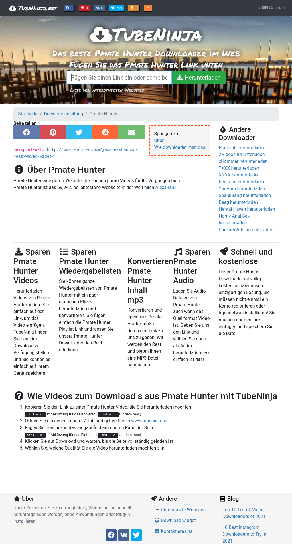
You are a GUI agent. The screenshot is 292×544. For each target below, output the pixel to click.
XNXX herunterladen (239, 175)
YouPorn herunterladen (242, 188)
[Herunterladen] (198, 77)
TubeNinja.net (33, 8)
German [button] (273, 8)
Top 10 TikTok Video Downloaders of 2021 (244, 513)
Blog (229, 498)
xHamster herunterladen (243, 161)
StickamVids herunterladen (246, 229)
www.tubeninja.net (150, 420)
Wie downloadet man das (180, 147)
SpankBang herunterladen (245, 195)
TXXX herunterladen (239, 168)
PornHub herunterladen (242, 147)
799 (117, 7)
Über (159, 140)
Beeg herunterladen (238, 202)
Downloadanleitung (63, 114)
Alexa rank (166, 187)
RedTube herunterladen (242, 181)
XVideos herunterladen (242, 154)
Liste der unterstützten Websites (107, 89)
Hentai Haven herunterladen (247, 209)
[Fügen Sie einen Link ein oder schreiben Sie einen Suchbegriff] (119, 77)
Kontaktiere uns (173, 531)
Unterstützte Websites (180, 509)
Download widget (175, 520)
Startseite (28, 114)
